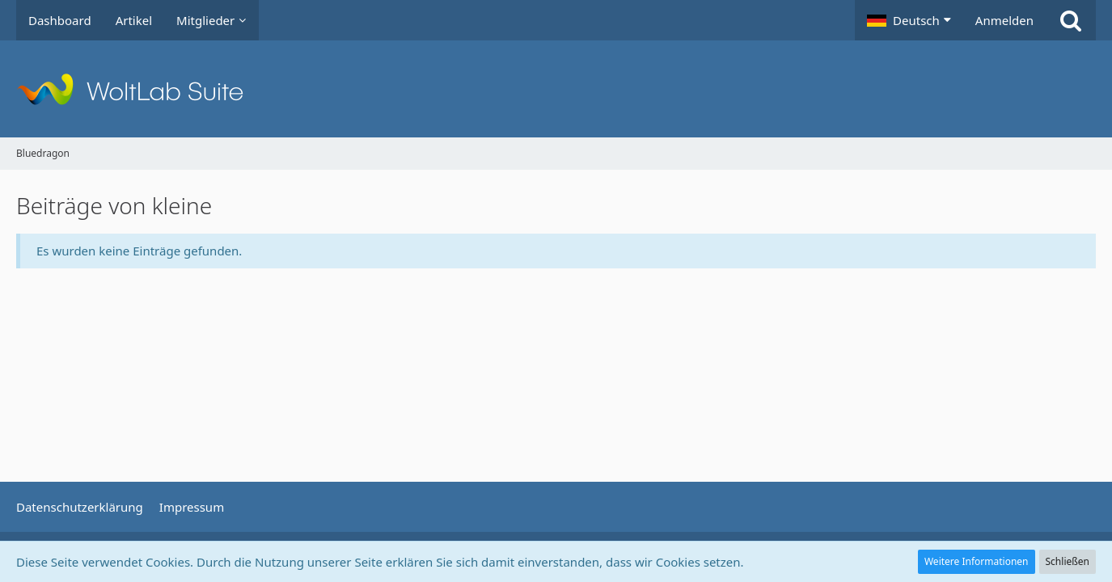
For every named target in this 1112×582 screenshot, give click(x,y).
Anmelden (1004, 20)
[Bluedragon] (556, 89)
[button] (909, 20)
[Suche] (1071, 20)
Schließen (1067, 561)
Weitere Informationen (976, 561)
